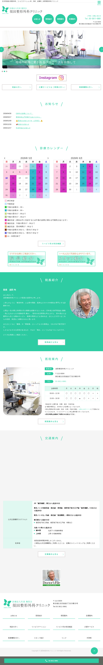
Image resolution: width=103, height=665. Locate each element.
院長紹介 (49, 19)
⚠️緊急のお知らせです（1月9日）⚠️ (29, 121)
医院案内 (60, 19)
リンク (64, 639)
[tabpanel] (51, 49)
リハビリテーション (39, 628)
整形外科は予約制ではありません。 (29, 117)
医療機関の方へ (86, 87)
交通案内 (72, 19)
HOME (89, 639)
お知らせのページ (85, 410)
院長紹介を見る (51, 343)
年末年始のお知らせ (23, 128)
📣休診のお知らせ (22, 125)
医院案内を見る (51, 422)
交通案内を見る (51, 555)
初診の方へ (17, 87)
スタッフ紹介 (39, 639)
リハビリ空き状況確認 (51, 244)
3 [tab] (6, 71)
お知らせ (37, 19)
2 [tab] (4, 71)
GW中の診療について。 (24, 114)
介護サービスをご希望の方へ (51, 87)
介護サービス (89, 628)
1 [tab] (2, 71)
